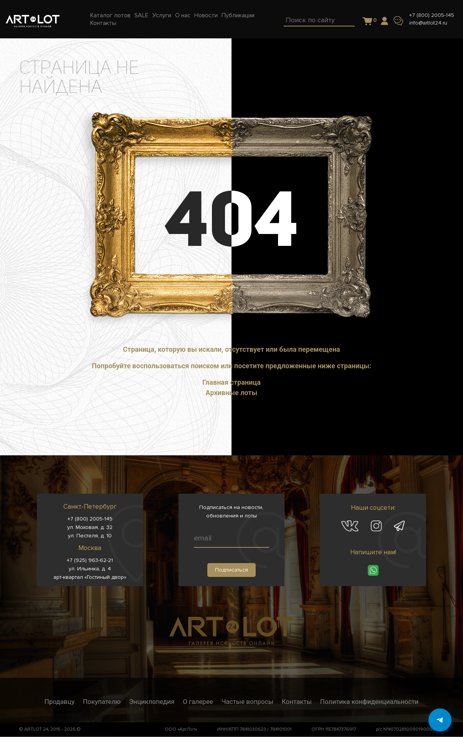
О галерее (198, 701)
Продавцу (59, 701)
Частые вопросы (247, 701)
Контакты (297, 701)
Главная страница (231, 382)
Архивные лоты (232, 393)
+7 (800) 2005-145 (431, 15)
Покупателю (102, 701)
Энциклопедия (151, 701)
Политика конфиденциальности (369, 701)
